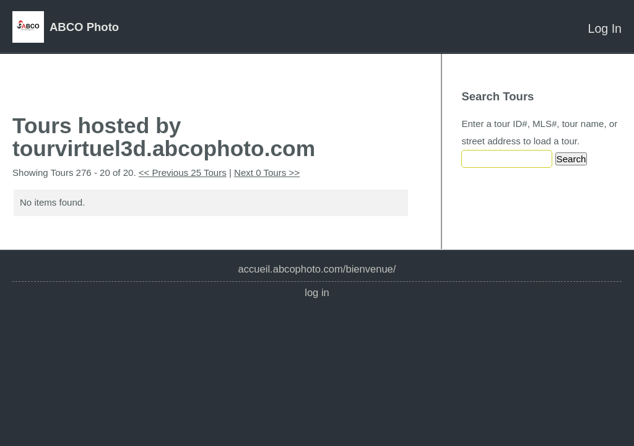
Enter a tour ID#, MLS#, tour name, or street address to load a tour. (539, 132)
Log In (605, 28)
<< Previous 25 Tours (183, 172)
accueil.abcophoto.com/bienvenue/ (317, 269)
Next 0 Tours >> (267, 172)
